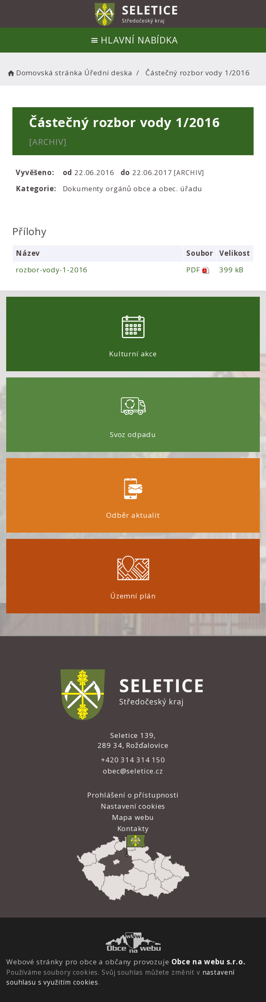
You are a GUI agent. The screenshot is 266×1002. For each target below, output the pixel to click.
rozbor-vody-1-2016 (52, 269)
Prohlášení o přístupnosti (132, 795)
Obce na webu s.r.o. (208, 961)
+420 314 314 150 (133, 759)
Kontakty (133, 828)
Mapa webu (133, 817)
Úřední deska (108, 72)
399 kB (231, 269)
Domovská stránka (44, 72)
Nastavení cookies (133, 806)
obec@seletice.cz (133, 771)
